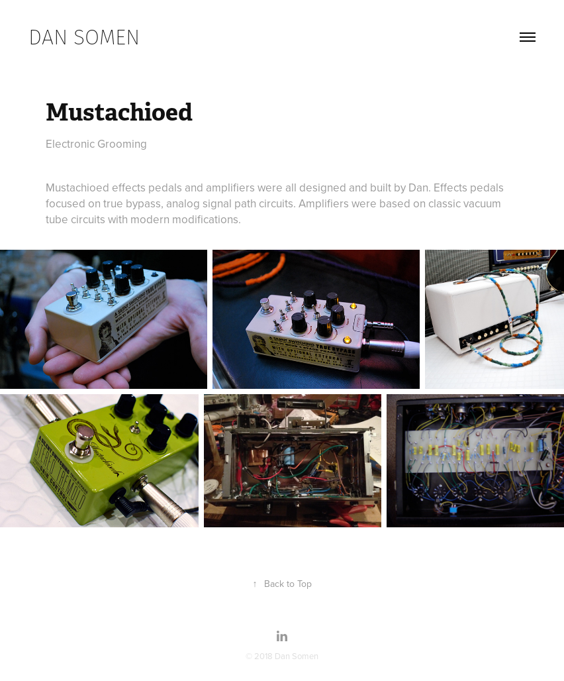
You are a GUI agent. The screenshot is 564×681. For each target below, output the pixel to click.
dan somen (84, 37)
